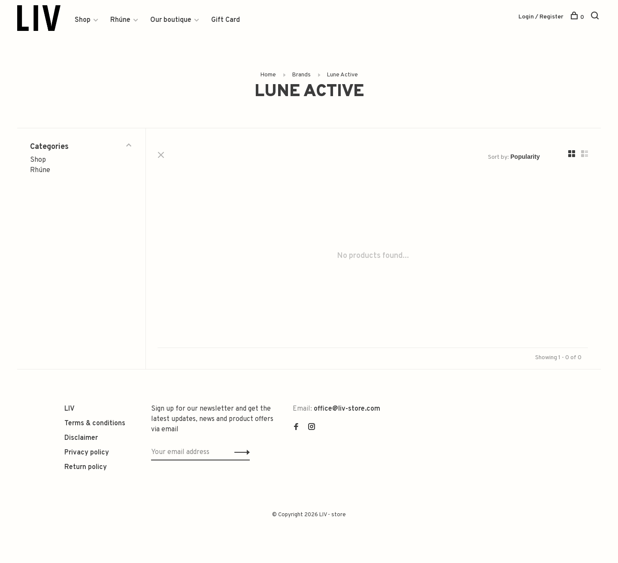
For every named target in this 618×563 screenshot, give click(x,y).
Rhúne (120, 20)
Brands (301, 75)
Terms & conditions (94, 424)
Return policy (85, 467)
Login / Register (540, 17)
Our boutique (170, 20)
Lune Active (342, 75)
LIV (69, 409)
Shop (83, 20)
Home (268, 75)
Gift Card (225, 20)
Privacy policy (86, 453)
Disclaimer (81, 438)
